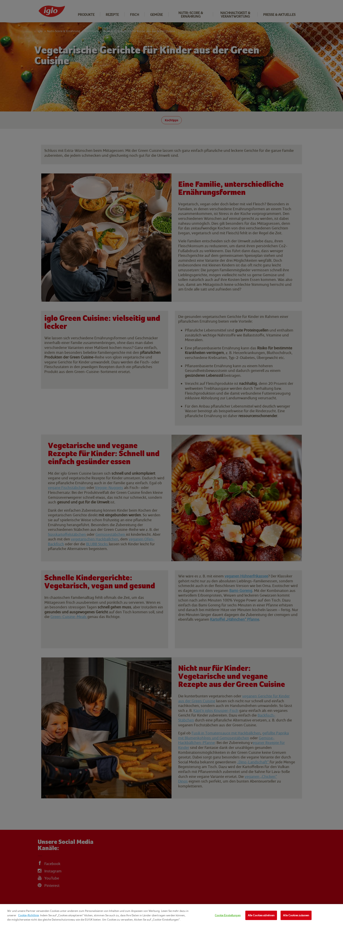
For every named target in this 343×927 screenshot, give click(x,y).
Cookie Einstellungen (228, 915)
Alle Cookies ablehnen (261, 915)
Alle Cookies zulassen (296, 915)
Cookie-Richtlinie (28, 915)
